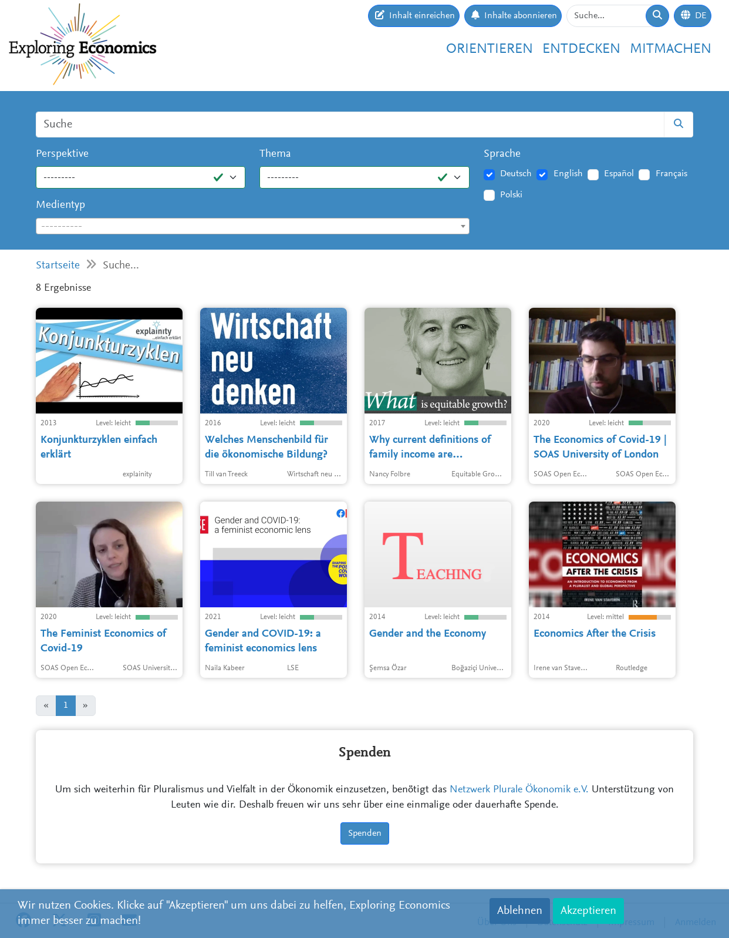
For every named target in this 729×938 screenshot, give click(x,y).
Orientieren (489, 49)
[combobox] (253, 226)
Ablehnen (519, 911)
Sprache (502, 154)
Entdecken (581, 49)
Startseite (58, 265)
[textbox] (252, 226)
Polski (511, 195)
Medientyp (60, 205)
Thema (275, 154)
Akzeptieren (588, 911)
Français (671, 174)
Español (619, 174)
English (568, 174)
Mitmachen (670, 49)
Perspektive (62, 154)
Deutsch (516, 174)
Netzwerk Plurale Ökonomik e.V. (519, 790)
